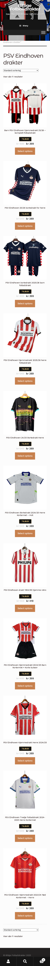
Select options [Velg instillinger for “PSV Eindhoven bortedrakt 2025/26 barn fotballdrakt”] (25, 303)
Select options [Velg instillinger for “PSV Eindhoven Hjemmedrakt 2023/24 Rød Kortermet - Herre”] (25, 915)
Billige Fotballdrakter (25, 7)
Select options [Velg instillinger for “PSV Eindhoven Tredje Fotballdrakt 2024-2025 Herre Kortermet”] (25, 838)
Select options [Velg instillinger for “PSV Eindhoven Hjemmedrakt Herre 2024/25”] (25, 760)
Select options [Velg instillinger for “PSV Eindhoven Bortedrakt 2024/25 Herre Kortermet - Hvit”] (25, 533)
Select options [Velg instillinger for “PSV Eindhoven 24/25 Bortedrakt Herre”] (25, 456)
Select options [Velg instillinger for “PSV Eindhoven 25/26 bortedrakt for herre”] (25, 226)
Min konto (8, 961)
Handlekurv (39, 959)
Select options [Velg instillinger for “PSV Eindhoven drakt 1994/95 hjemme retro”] (25, 608)
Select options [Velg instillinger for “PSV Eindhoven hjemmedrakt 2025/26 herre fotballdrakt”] (25, 381)
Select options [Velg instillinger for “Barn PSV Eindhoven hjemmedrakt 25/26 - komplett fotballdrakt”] (25, 151)
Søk (25, 961)
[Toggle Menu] (43, 32)
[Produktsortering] (21, 70)
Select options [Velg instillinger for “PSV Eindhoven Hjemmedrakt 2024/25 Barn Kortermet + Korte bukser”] (25, 685)
